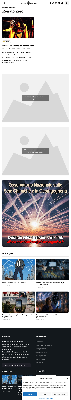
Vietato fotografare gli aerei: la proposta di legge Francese (17, 316)
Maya (8, 48)
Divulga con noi (41, 349)
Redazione (39, 342)
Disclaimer (39, 363)
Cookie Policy (40, 359)
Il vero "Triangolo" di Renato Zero (18, 45)
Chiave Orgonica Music (44, 345)
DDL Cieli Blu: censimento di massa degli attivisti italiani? (50, 283)
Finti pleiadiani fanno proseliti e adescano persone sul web (50, 316)
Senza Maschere (41, 352)
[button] (67, 382)
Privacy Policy (41, 356)
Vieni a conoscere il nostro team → (16, 365)
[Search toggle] (67, 3)
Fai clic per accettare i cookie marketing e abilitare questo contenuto (35, 98)
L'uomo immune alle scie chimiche (14, 283)
